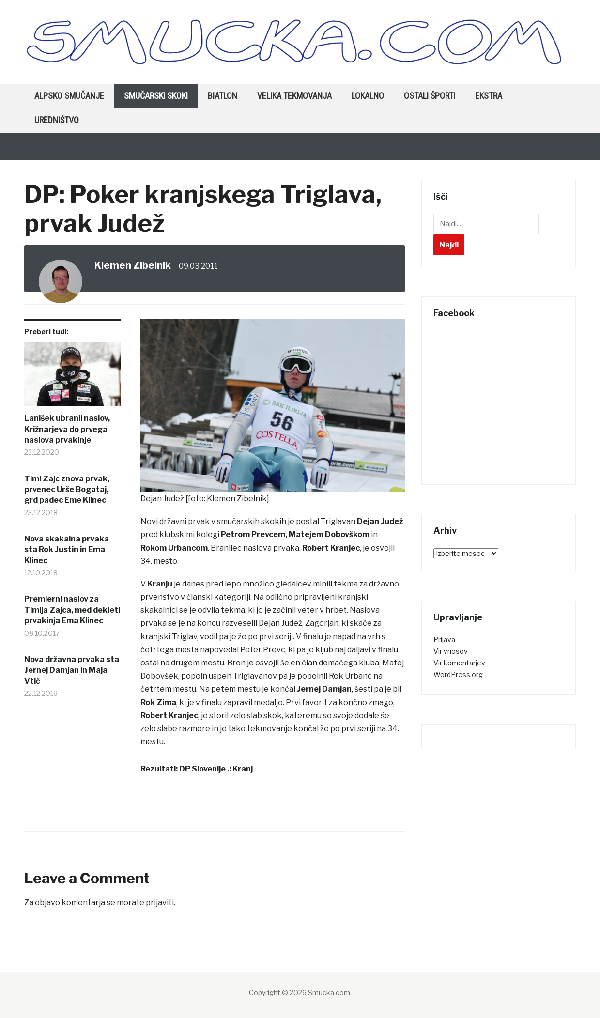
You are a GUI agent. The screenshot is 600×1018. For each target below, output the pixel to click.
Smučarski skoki (156, 96)
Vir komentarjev (459, 663)
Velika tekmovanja (294, 96)
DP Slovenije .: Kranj (216, 768)
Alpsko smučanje (69, 96)
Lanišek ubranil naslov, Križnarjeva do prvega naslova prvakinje (67, 429)
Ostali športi (429, 96)
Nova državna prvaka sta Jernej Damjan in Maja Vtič (71, 670)
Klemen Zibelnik (132, 265)
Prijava (444, 639)
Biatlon (222, 96)
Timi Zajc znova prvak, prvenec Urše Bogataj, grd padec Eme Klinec (66, 489)
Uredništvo (56, 120)
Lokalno (368, 96)
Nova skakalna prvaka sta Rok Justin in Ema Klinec (66, 549)
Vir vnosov (450, 651)
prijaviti (160, 902)
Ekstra (488, 96)
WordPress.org (458, 674)
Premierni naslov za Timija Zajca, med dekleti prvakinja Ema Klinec (72, 609)
